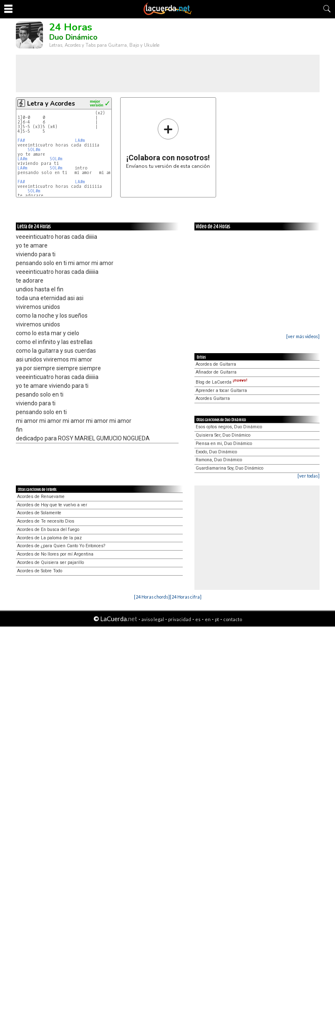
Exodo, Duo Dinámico (216, 452)
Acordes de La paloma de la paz (49, 538)
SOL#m (34, 149)
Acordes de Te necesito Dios (45, 521)
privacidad (179, 619)
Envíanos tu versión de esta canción (168, 143)
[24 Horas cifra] (186, 596)
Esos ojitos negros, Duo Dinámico (229, 427)
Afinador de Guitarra (216, 372)
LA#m (80, 140)
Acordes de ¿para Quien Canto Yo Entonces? (61, 545)
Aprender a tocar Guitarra (221, 390)
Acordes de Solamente (39, 513)
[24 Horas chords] (152, 596)
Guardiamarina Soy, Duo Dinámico (229, 468)
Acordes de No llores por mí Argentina (55, 554)
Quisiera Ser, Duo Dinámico (223, 435)
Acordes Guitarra (213, 398)
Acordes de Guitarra (216, 364)
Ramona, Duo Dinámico (219, 460)
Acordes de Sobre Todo (39, 571)
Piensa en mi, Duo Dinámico (224, 443)
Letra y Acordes (51, 103)
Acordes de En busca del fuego (48, 529)
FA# (23, 140)
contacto (232, 619)
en (208, 619)
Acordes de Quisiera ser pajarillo (50, 562)
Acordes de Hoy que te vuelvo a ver (52, 505)
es (198, 619)
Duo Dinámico (73, 37)
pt (217, 619)
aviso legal (152, 619)
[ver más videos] (303, 336)
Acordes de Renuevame (41, 496)
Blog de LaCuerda (221, 382)
